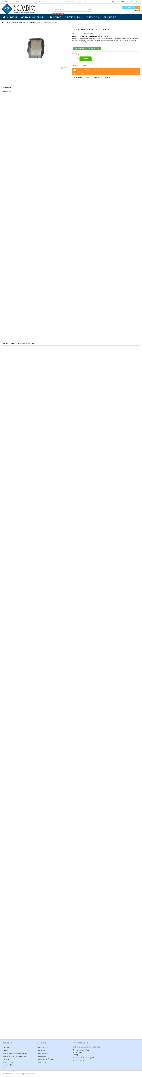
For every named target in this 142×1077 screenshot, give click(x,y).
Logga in (137, 11)
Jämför (85, 66)
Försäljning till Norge (9, 1065)
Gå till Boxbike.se (8, 2)
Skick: (88, 33)
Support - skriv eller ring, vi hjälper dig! (14, 1056)
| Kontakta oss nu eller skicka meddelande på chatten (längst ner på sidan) (37, 2)
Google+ (97, 77)
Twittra (77, 77)
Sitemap (5, 1068)
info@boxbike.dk (82, 1061)
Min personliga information (46, 1059)
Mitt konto (41, 1043)
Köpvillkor (6, 1050)
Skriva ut (76, 66)
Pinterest (110, 77)
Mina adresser (42, 1056)
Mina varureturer (43, 1050)
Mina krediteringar (43, 1053)
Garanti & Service (8, 1062)
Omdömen (7, 88)
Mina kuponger (42, 1062)
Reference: (74, 33)
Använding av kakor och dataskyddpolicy (15, 1053)
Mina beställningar (43, 1047)
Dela (87, 77)
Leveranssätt (6, 1059)
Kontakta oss (6, 1047)
